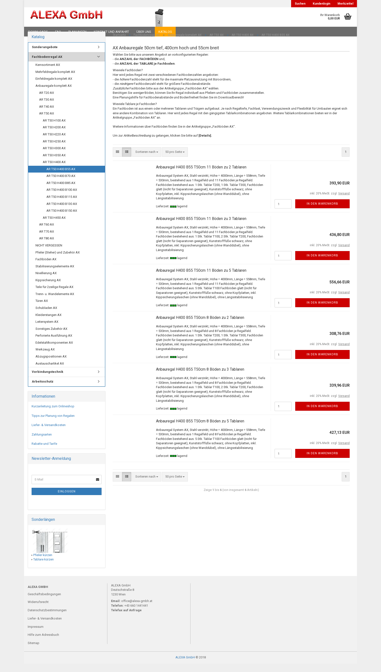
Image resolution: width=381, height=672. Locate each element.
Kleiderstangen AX (48, 323)
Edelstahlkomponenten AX (54, 351)
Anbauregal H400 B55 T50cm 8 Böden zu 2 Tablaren (200, 326)
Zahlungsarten (42, 443)
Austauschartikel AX (49, 372)
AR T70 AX (46, 240)
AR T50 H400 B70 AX (60, 184)
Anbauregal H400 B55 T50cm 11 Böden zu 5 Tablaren (201, 279)
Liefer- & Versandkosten (49, 433)
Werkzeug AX (45, 358)
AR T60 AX (46, 233)
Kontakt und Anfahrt (111, 32)
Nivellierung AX (46, 281)
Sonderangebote (45, 55)
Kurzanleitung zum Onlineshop (53, 415)
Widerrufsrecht (38, 610)
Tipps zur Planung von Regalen (53, 424)
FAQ (58, 32)
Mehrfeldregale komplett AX (55, 80)
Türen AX (41, 309)
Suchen (300, 3)
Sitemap (33, 651)
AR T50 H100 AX (54, 129)
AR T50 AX (46, 122)
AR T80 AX (46, 247)
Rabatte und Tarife (44, 452)
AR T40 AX (46, 115)
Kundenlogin (321, 3)
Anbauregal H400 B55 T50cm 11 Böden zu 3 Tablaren (201, 227)
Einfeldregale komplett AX (53, 87)
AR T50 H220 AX (54, 143)
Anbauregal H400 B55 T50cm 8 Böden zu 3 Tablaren (200, 377)
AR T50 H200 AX (54, 136)
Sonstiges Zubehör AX (51, 337)
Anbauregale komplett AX (53, 94)
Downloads (38, 32)
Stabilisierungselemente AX (54, 274)
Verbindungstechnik (47, 380)
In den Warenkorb (322, 212)
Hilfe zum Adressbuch (43, 643)
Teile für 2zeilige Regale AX (54, 295)
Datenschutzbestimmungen (47, 618)
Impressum (35, 635)
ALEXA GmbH (185, 665)
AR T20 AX (46, 101)
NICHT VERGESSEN (48, 254)
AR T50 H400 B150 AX (61, 219)
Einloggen (67, 499)
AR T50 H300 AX (54, 156)
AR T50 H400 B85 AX (60, 191)
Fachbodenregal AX (47, 65)
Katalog (165, 32)
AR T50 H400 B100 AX (61, 198)
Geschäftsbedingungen (44, 602)
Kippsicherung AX (48, 288)
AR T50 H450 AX (54, 226)
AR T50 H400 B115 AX (61, 205)
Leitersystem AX (46, 330)
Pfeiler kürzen (42, 563)
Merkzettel (345, 3)
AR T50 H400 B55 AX (60, 177)
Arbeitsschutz (42, 390)
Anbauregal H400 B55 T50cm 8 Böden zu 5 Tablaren (200, 429)
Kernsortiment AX (47, 73)
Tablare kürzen (43, 568)
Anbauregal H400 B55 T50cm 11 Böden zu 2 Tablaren (201, 175)
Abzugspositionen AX (51, 365)
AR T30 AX (46, 108)
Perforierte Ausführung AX (53, 344)
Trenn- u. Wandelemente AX (54, 302)
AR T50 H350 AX (54, 163)
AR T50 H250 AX (54, 149)
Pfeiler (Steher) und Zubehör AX (57, 260)
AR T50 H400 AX (54, 170)
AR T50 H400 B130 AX (61, 212)
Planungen (77, 32)
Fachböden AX (45, 268)
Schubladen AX (46, 316)
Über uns (143, 32)
